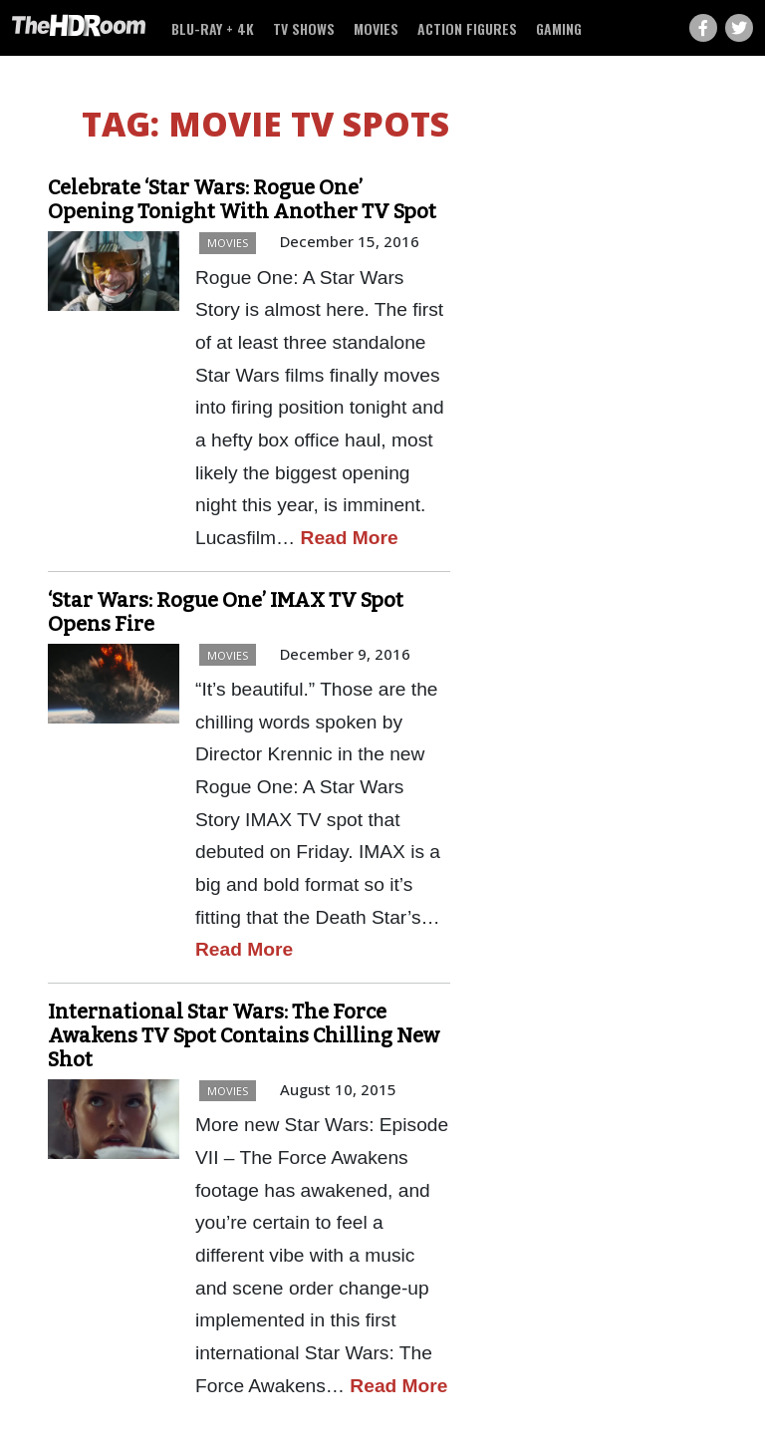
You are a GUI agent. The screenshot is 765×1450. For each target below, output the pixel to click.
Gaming (559, 28)
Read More (349, 537)
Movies (376, 28)
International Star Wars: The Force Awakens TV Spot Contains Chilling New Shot (243, 1035)
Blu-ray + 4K (212, 28)
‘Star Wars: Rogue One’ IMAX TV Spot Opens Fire (225, 612)
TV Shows (304, 28)
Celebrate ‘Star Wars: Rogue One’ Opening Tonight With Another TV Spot (242, 199)
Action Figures (467, 28)
